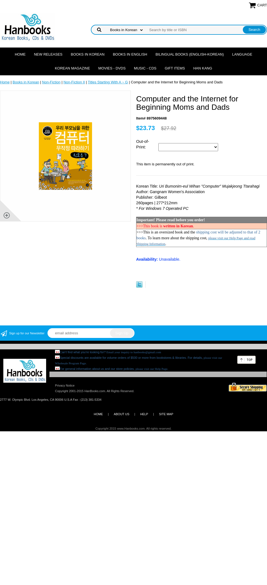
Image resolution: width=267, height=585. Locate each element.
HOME (98, 414)
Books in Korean (87, 54)
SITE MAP (166, 414)
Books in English (130, 54)
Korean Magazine (72, 68)
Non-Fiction (51, 82)
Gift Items (175, 68)
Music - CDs (145, 68)
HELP (144, 414)
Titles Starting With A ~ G (108, 82)
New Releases (48, 54)
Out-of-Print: (142, 144)
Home (20, 54)
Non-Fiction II (74, 82)
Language (242, 54)
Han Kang (202, 68)
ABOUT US (121, 414)
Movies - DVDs (112, 68)
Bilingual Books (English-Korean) (190, 54)
